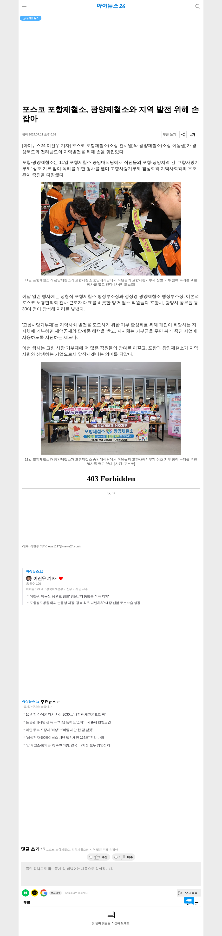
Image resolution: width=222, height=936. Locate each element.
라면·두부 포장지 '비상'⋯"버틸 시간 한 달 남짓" (59, 730)
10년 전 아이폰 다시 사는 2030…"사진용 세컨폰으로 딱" (66, 714)
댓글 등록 (191, 893)
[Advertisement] (111, 653)
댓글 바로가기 (189, 901)
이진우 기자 (44, 578)
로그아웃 (55, 892)
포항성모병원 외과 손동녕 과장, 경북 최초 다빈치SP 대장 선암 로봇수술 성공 (85, 603)
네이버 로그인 (25, 893)
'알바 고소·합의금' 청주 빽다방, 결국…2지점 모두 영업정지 (68, 745)
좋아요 (61, 578)
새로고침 (58, 702)
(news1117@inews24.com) (63, 546)
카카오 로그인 (34, 893)
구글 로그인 (43, 893)
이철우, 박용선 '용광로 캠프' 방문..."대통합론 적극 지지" (69, 596)
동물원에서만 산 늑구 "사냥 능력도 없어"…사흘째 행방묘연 (68, 722)
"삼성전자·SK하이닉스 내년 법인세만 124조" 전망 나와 (65, 737)
